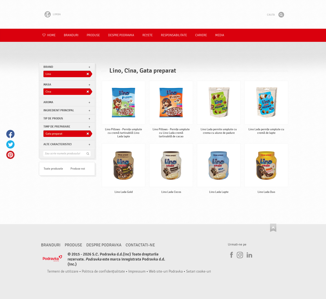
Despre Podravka (121, 35)
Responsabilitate (174, 35)
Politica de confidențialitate (103, 271)
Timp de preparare (56, 126)
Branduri (71, 35)
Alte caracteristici (57, 144)
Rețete (147, 35)
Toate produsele (53, 168)
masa (47, 84)
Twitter (10, 144)
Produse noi (77, 168)
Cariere (201, 35)
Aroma (48, 102)
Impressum (137, 271)
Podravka (163, 14)
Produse (93, 35)
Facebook (10, 134)
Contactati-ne (140, 245)
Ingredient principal (58, 110)
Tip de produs (53, 118)
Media (219, 35)
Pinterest (10, 155)
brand (48, 67)
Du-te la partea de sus (273, 228)
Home (49, 35)
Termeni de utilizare (62, 271)
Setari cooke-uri (198, 271)
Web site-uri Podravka (166, 271)
